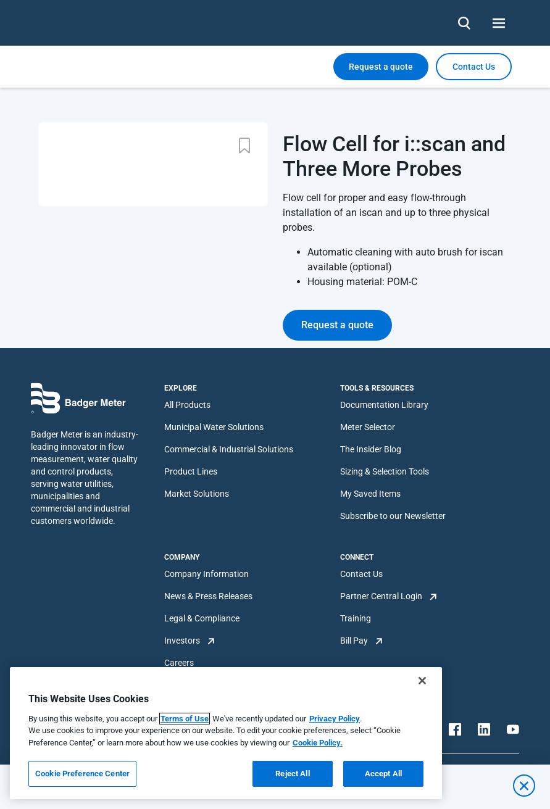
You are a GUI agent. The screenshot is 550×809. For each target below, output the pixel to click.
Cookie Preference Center (82, 773)
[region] (226, 733)
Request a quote (381, 67)
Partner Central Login (381, 596)
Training (355, 618)
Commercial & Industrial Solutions (228, 449)
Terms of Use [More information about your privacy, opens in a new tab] (184, 718)
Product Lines (190, 471)
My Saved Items (370, 494)
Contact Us (361, 574)
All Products (187, 405)
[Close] (422, 680)
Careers (179, 663)
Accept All (383, 773)
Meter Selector (367, 427)
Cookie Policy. (318, 742)
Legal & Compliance (202, 618)
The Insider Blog (370, 449)
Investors (182, 640)
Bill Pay (354, 640)
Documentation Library (384, 405)
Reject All (292, 773)
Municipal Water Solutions (214, 427)
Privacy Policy (334, 718)
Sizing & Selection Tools (384, 471)
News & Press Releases (208, 596)
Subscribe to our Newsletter (393, 516)
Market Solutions (196, 494)
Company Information (206, 574)
